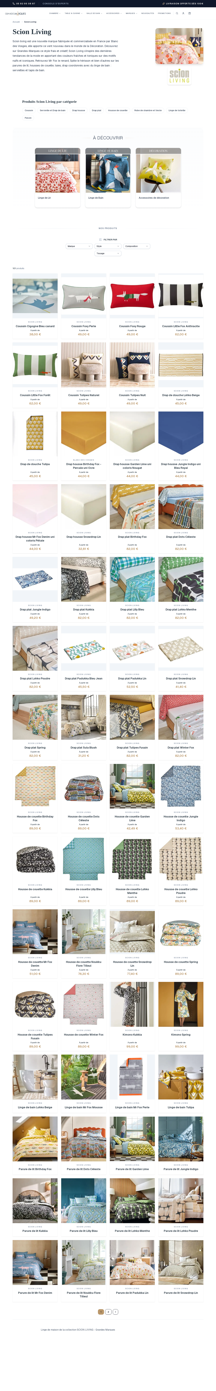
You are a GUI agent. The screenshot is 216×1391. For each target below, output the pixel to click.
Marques (132, 13)
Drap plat (96, 110)
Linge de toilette (177, 110)
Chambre (55, 13)
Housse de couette (118, 110)
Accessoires (114, 13)
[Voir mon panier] (189, 13)
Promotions (164, 13)
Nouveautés (147, 13)
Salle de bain (94, 13)
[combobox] (79, 246)
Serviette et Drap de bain (52, 110)
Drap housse (78, 110)
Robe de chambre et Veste (148, 110)
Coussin (29, 110)
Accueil (16, 21)
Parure (28, 118)
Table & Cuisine (73, 13)
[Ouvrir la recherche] (177, 13)
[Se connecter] (183, 13)
